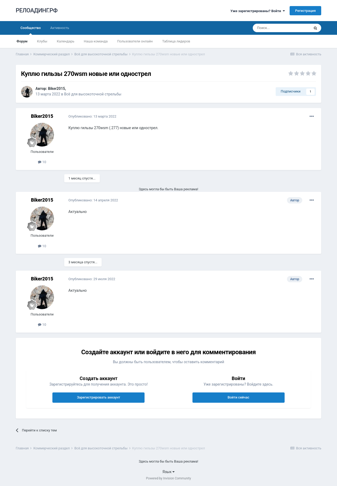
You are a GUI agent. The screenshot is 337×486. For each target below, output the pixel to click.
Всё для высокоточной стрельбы (92, 94)
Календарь (66, 41)
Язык (168, 472)
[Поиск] (281, 28)
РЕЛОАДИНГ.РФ (37, 10)
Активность (59, 28)
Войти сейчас (238, 397)
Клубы (42, 41)
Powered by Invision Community (168, 478)
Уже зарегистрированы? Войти (257, 11)
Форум (22, 41)
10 (42, 162)
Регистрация (305, 11)
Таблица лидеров (176, 41)
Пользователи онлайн (135, 41)
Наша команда (96, 41)
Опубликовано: (92, 116)
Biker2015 (56, 88)
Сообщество (31, 30)
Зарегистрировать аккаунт (98, 397)
